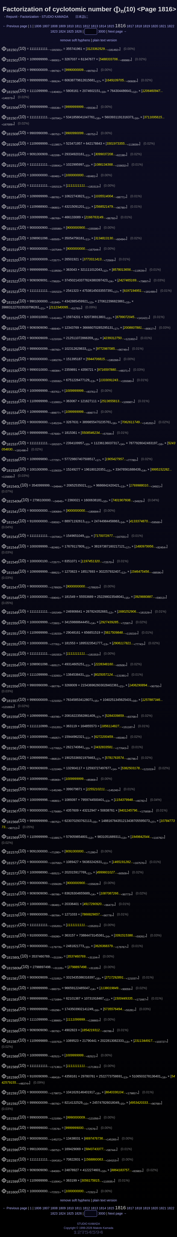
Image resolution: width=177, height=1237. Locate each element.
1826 (78, 31)
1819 (146, 26)
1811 (78, 26)
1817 (130, 26)
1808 (54, 26)
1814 (102, 26)
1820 (154, 26)
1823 (54, 31)
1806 (37, 26)
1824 (62, 31)
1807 (46, 26)
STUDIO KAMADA (54, 16)
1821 (162, 26)
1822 (170, 26)
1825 (70, 31)
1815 (110, 26)
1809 (62, 26)
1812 (86, 26)
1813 (94, 26)
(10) (14, 48)
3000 (101, 31)
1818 (138, 26)
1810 (70, 26)
